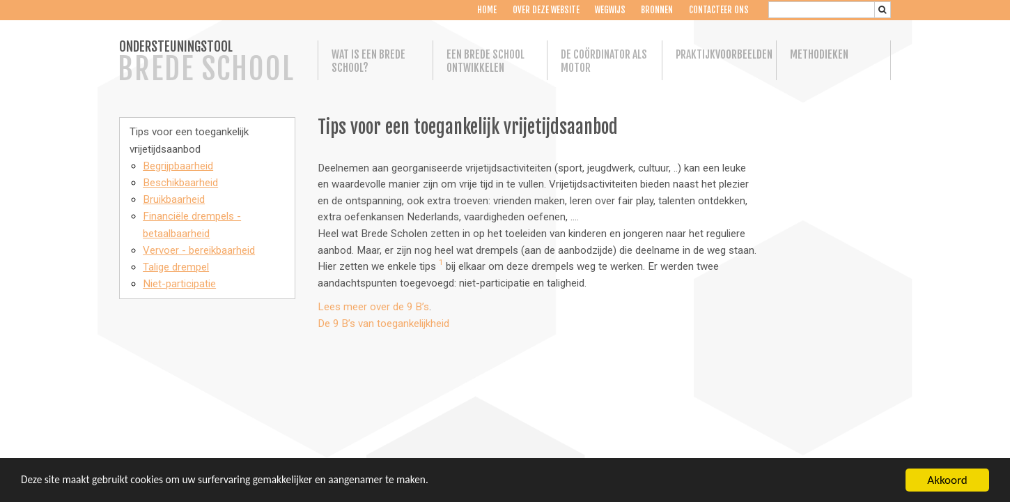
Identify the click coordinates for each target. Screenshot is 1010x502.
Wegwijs (610, 10)
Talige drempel (176, 267)
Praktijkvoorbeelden (719, 54)
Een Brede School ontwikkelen (485, 61)
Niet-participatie (179, 283)
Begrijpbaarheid (178, 166)
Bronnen (657, 10)
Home (487, 10)
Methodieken (819, 54)
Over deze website (545, 10)
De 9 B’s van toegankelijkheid (383, 323)
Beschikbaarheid (180, 182)
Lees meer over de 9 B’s (373, 307)
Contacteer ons (719, 10)
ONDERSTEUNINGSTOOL (206, 62)
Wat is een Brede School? (368, 61)
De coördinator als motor (604, 61)
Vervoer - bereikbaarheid (199, 250)
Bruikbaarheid (174, 199)
